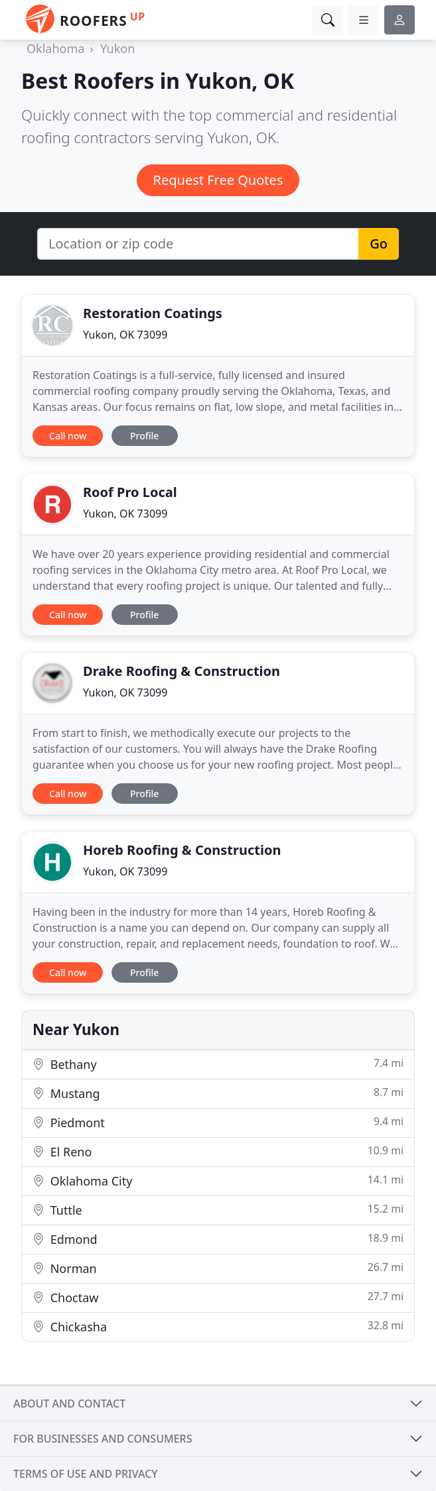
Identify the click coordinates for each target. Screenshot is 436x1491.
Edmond (218, 1239)
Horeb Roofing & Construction (182, 850)
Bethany (218, 1064)
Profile (144, 435)
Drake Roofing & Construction (181, 671)
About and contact (69, 1403)
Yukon (117, 48)
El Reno (218, 1151)
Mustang (218, 1093)
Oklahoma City (218, 1180)
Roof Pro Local (130, 492)
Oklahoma (55, 48)
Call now (67, 435)
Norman (218, 1268)
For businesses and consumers (102, 1438)
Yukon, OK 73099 (125, 334)
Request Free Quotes (218, 180)
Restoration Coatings (152, 313)
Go (379, 243)
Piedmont (218, 1122)
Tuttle (218, 1209)
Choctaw (218, 1297)
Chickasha (218, 1326)
